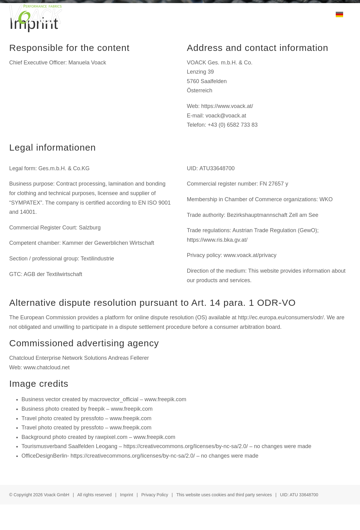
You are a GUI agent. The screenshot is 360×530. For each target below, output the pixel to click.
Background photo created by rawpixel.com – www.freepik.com (98, 437)
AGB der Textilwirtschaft (53, 274)
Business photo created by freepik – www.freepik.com (87, 409)
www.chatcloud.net (47, 367)
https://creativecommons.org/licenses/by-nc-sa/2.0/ (185, 446)
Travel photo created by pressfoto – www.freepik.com (86, 418)
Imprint (126, 494)
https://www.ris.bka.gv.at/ (217, 240)
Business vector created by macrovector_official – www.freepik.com (103, 399)
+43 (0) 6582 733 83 (233, 125)
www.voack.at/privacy (250, 255)
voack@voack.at (226, 116)
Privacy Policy (154, 494)
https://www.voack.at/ (227, 106)
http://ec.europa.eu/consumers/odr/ (280, 317)
